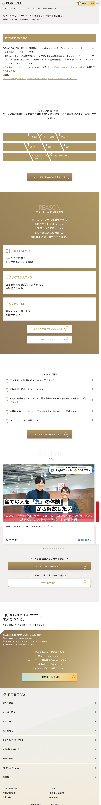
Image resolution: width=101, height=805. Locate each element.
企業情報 (7, 797)
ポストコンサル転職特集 (46, 566)
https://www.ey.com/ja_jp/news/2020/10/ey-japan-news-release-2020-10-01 (40, 78)
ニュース (53, 788)
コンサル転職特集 (47, 582)
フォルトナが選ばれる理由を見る (47, 328)
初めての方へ (47, 339)
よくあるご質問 (56, 792)
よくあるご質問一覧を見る (47, 434)
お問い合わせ (9, 792)
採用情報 (53, 797)
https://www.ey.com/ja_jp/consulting (66, 67)
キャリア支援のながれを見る (47, 177)
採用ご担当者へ (10, 788)
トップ (5, 8)
